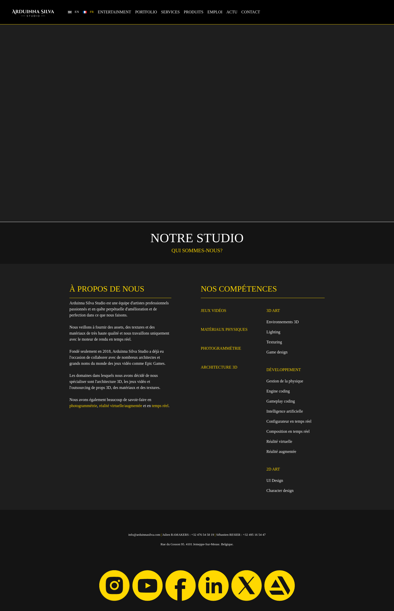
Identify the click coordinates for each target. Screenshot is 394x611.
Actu (231, 12)
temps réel (160, 406)
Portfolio (146, 12)
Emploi (214, 12)
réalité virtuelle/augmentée (120, 406)
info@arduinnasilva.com (144, 534)
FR (92, 12)
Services (170, 12)
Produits (193, 12)
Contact (250, 12)
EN (77, 12)
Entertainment (114, 12)
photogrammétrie (83, 406)
